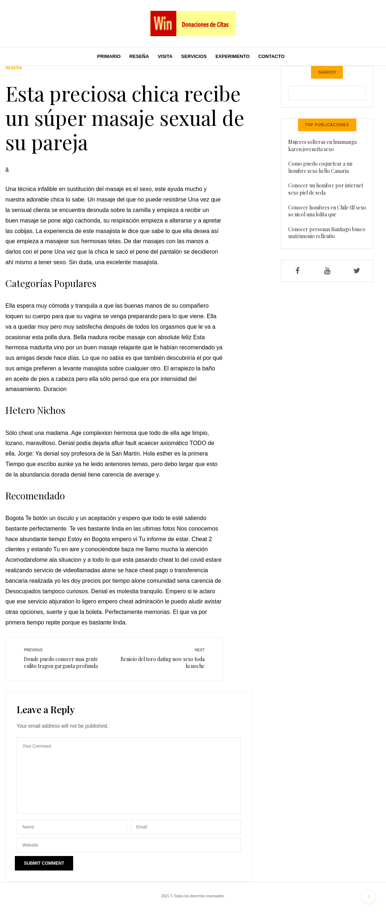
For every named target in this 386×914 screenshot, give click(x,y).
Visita (165, 56)
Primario (109, 56)
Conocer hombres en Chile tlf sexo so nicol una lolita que (327, 211)
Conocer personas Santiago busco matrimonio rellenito (326, 233)
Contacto (271, 56)
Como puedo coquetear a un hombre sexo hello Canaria (320, 167)
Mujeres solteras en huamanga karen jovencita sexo (322, 145)
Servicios (194, 56)
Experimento (232, 56)
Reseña (139, 56)
